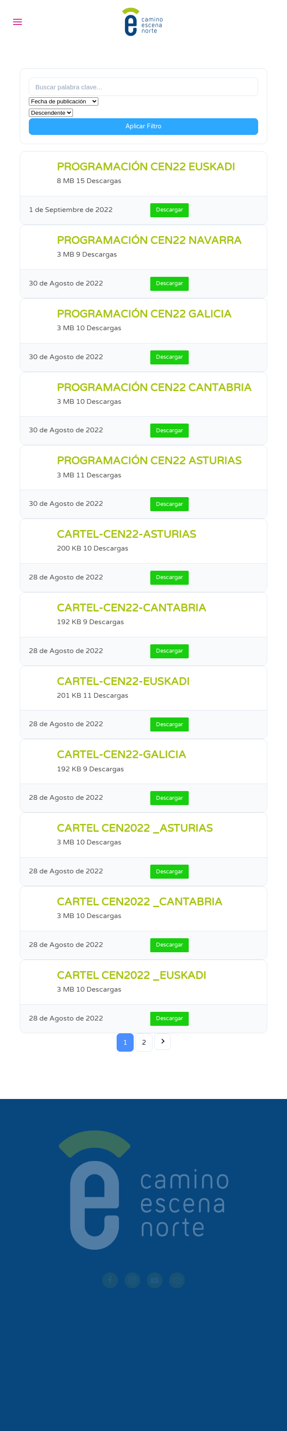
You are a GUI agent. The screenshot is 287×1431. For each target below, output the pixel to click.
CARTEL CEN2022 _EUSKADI (131, 975)
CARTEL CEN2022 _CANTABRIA (139, 902)
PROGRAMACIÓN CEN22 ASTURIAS (149, 461)
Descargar (169, 209)
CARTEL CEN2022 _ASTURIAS (135, 828)
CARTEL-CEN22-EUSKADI (123, 681)
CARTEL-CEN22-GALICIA (121, 755)
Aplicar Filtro (143, 126)
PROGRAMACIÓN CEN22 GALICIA (144, 314)
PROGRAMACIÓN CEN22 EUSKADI (146, 167)
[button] (17, 22)
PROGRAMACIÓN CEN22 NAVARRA (149, 240)
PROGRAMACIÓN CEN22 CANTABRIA (154, 388)
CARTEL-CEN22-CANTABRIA (131, 608)
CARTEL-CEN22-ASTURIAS (126, 534)
